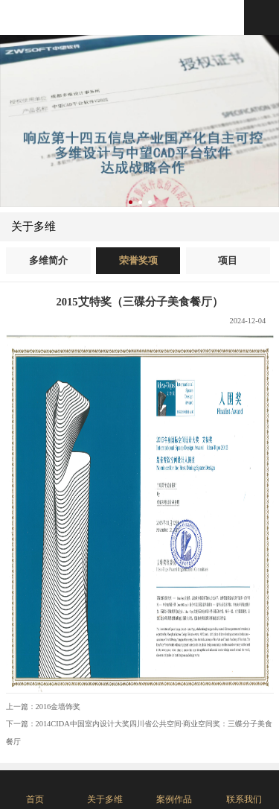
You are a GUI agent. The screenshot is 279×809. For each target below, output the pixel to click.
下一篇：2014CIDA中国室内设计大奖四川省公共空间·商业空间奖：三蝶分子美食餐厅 (139, 732)
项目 (227, 260)
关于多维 (33, 226)
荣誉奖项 (138, 260)
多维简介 (48, 260)
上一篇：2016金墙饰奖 (43, 706)
